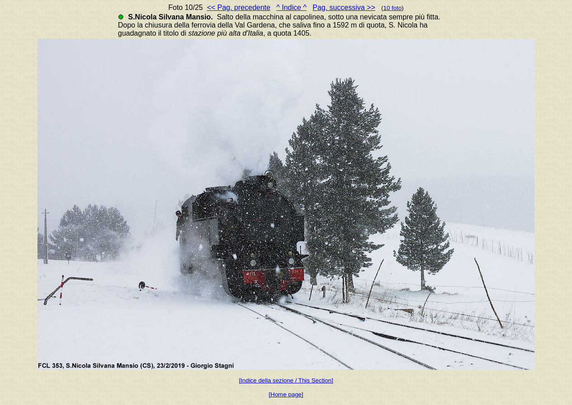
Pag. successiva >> (344, 7)
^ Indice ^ (292, 7)
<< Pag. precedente (239, 7)
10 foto (392, 8)
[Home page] (286, 394)
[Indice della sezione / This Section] (286, 380)
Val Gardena (255, 25)
